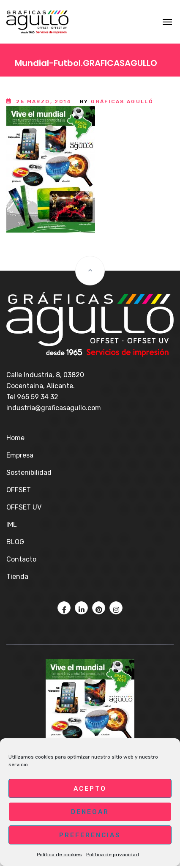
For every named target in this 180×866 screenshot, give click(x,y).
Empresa (19, 455)
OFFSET (18, 490)
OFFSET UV (23, 507)
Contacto (21, 559)
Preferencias (90, 835)
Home (15, 438)
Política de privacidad (112, 855)
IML (11, 525)
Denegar (90, 812)
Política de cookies (59, 855)
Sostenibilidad (29, 473)
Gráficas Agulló (122, 101)
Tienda (17, 577)
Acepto (90, 788)
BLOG (15, 542)
